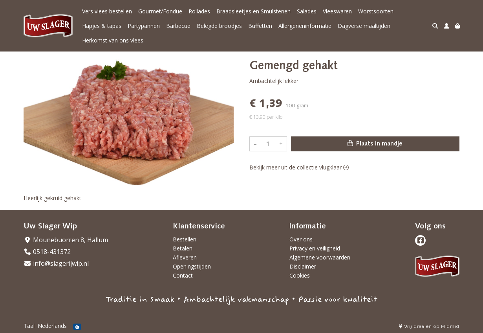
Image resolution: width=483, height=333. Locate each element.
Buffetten (260, 25)
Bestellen (184, 239)
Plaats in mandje (375, 143)
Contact (183, 275)
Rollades (199, 11)
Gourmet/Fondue (160, 11)
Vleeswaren (337, 11)
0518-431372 (47, 251)
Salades (307, 11)
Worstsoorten (375, 11)
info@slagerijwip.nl (56, 263)
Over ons (301, 239)
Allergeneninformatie (304, 25)
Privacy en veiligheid (314, 248)
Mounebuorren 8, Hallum (66, 239)
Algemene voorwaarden (319, 257)
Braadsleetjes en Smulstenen (253, 11)
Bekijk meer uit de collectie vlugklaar (299, 167)
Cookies (299, 275)
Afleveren (185, 257)
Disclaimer (302, 266)
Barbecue (178, 25)
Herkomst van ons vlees (112, 40)
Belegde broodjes (219, 25)
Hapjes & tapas (101, 25)
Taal (29, 325)
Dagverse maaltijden (364, 25)
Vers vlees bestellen (107, 11)
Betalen (182, 248)
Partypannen (144, 25)
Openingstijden (192, 266)
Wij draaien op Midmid (429, 326)
